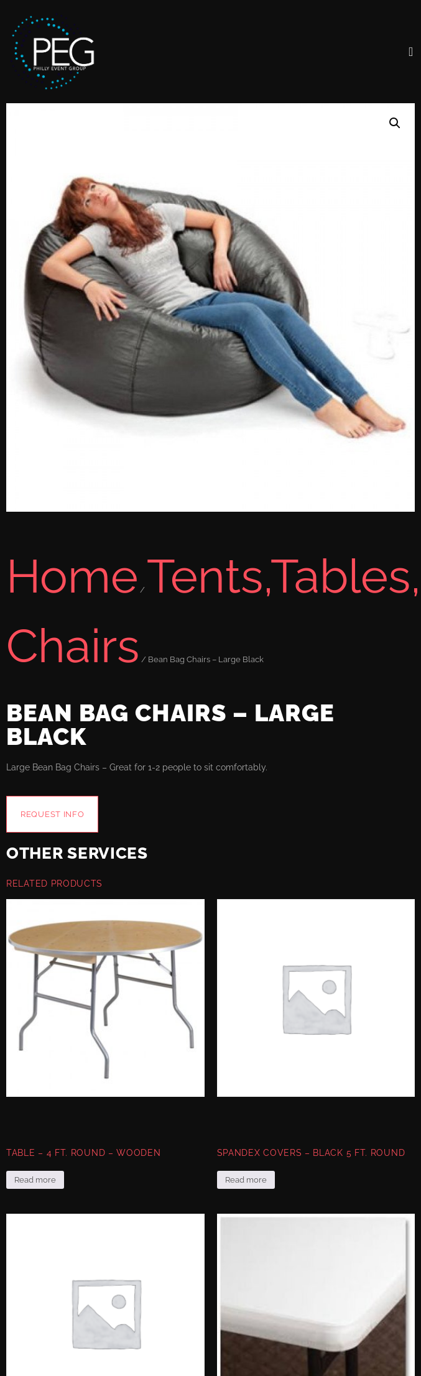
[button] (395, 123)
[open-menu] (411, 51)
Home (72, 576)
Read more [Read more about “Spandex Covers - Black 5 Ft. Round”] (246, 1179)
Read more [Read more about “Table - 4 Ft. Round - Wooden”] (35, 1179)
